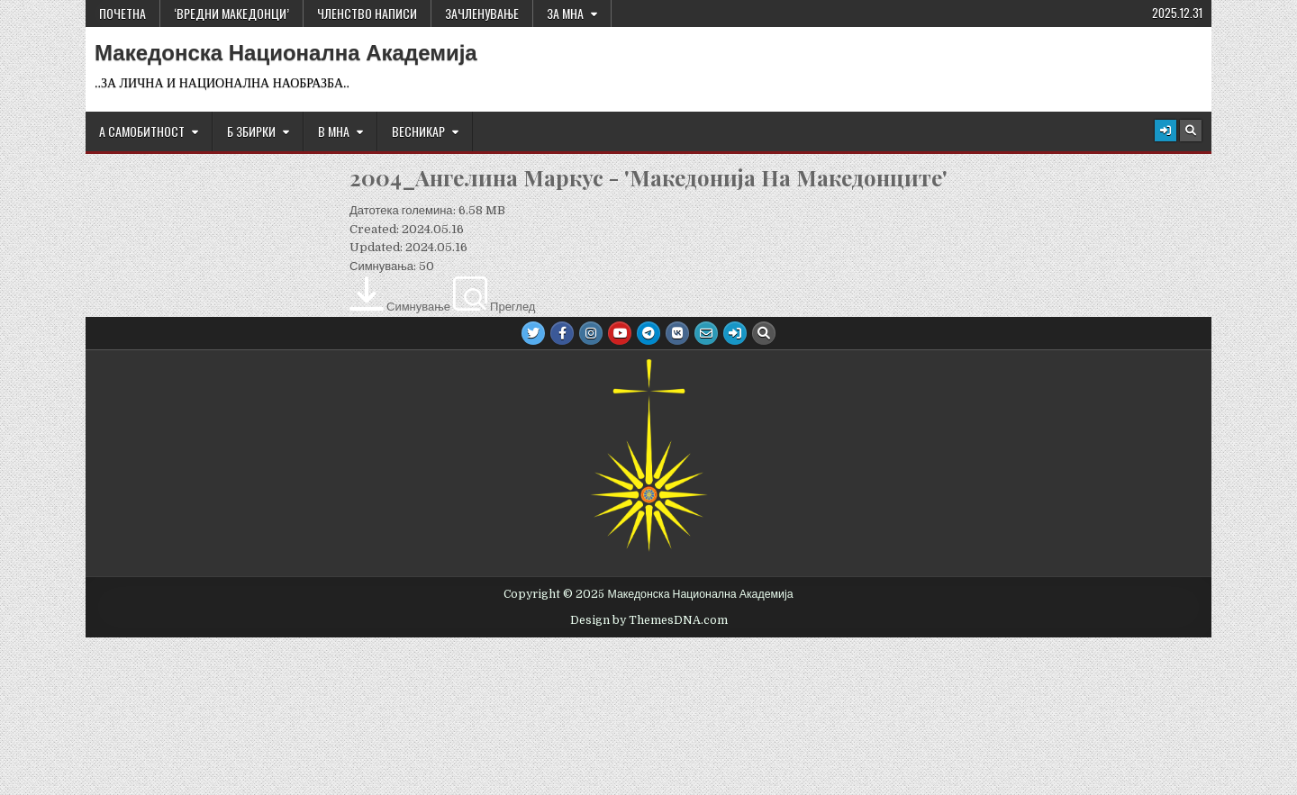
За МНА (565, 13)
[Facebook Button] (562, 333)
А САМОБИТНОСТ (142, 131)
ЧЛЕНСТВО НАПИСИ (367, 13)
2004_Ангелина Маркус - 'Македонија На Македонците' (648, 177)
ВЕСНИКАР (418, 131)
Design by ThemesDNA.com (649, 620)
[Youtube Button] (619, 333)
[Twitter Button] (533, 333)
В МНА (333, 131)
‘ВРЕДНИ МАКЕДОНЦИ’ (231, 13)
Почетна (122, 13)
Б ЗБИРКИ (251, 131)
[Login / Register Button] (1165, 130)
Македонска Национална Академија (286, 53)
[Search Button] (1191, 130)
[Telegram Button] (648, 333)
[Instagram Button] (591, 333)
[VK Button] (677, 333)
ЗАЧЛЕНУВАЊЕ (482, 13)
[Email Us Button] (706, 333)
